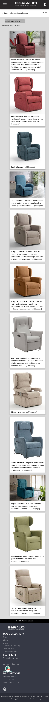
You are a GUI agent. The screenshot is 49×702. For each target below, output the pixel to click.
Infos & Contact (9, 679)
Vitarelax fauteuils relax (19, 13)
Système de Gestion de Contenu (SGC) (31, 696)
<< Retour (43, 13)
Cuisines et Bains (10, 651)
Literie (5, 642)
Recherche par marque (12, 658)
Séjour (5, 639)
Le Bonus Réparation (11, 664)
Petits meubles (8, 648)
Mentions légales (9, 676)
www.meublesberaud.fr (12, 682)
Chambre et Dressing (11, 645)
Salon (6, 13)
